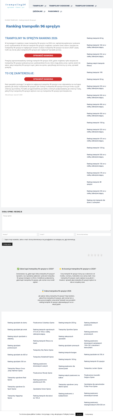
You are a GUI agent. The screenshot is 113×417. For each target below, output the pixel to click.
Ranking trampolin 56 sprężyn (94, 361)
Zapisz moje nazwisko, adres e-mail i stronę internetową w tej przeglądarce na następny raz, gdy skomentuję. (39, 239)
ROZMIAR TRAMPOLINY (11, 20)
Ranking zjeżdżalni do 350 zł (94, 354)
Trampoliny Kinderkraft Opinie (43, 357)
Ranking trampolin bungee (67, 352)
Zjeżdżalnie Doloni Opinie (42, 389)
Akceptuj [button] (79, 414)
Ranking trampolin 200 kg (67, 323)
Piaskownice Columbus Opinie (43, 323)
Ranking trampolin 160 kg (67, 359)
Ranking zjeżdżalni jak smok (17, 330)
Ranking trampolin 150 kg (95, 123)
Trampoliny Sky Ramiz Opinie (43, 350)
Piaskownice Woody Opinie (42, 373)
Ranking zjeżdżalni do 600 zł (17, 355)
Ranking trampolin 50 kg (95, 79)
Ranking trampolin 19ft (94, 72)
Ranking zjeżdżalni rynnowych (69, 346)
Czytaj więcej (89, 414)
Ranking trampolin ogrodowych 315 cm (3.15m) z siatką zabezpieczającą (43, 332)
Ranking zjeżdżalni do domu (17, 323)
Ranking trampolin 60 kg (95, 38)
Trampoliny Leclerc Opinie (93, 368)
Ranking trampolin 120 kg (95, 148)
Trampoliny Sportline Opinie (68, 330)
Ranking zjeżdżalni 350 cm (17, 361)
